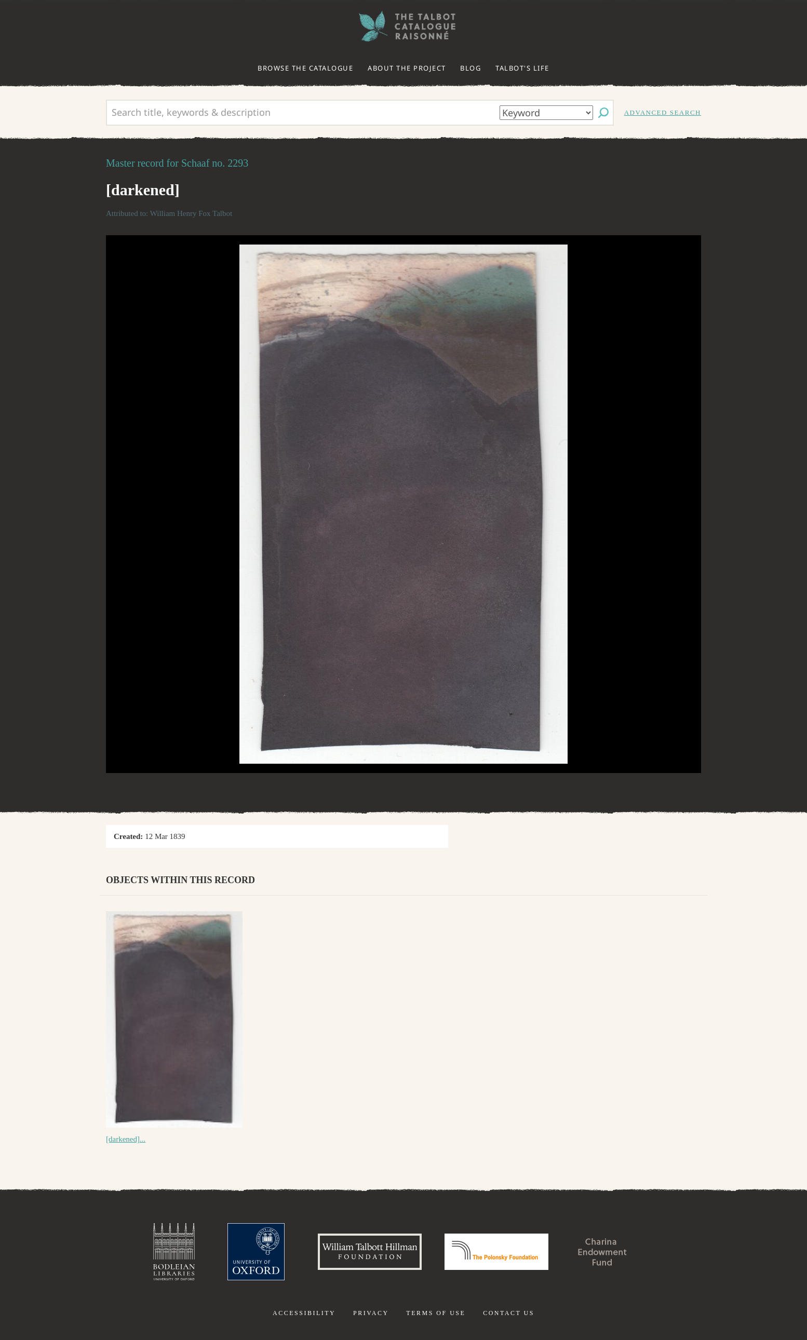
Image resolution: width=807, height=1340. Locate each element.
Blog (470, 68)
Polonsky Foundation (496, 1252)
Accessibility (304, 1313)
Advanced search (662, 112)
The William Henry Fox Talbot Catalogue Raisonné (403, 26)
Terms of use (435, 1313)
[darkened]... (125, 1139)
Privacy (371, 1313)
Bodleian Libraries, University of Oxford (174, 1251)
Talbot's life (522, 68)
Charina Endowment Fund (602, 1252)
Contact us (508, 1313)
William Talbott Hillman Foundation (370, 1252)
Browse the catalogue (305, 68)
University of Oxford (256, 1251)
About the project (407, 68)
